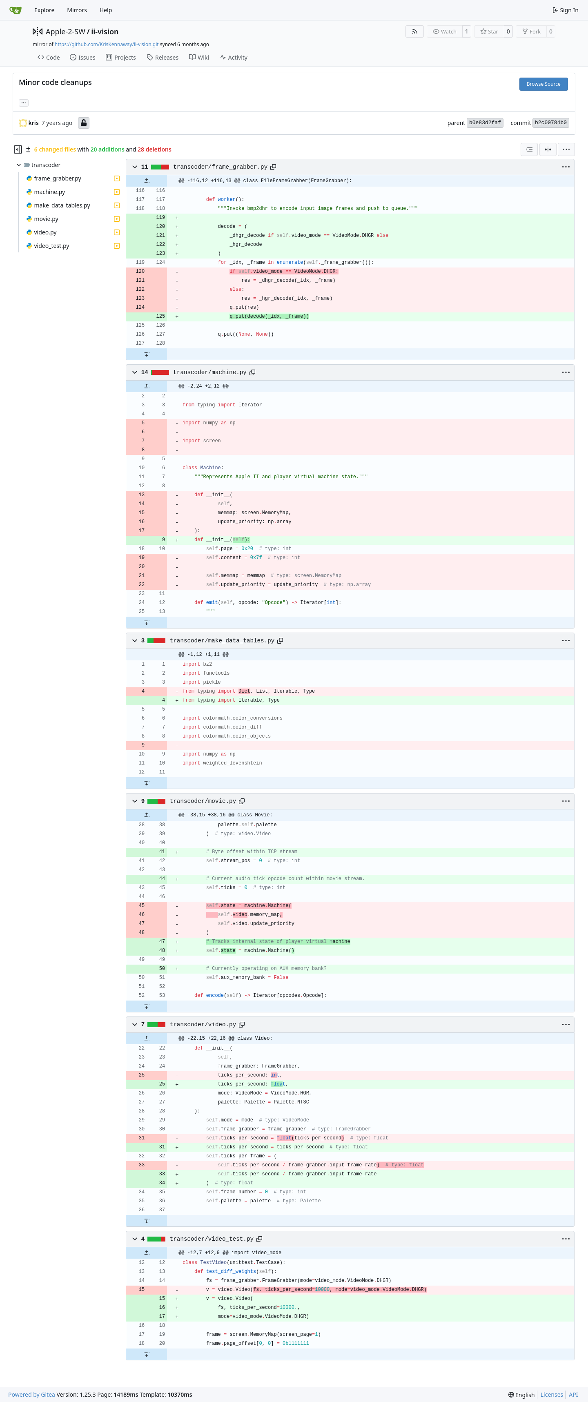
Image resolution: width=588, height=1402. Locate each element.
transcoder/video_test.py (212, 1239)
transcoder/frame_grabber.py (220, 167)
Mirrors (77, 10)
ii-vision (104, 31)
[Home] (15, 10)
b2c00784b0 (551, 123)
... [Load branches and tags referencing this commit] (23, 102)
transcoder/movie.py (203, 801)
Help (106, 10)
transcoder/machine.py (210, 372)
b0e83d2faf (485, 123)
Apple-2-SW (65, 31)
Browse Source (544, 83)
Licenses (552, 1394)
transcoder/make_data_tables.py (222, 640)
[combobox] (529, 149)
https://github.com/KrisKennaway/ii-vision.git (107, 44)
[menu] (566, 149)
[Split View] (548, 149)
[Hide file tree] (18, 149)
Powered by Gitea (31, 1394)
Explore (44, 10)
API (573, 1394)
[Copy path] (273, 167)
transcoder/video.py (203, 1024)
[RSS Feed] (414, 31)
